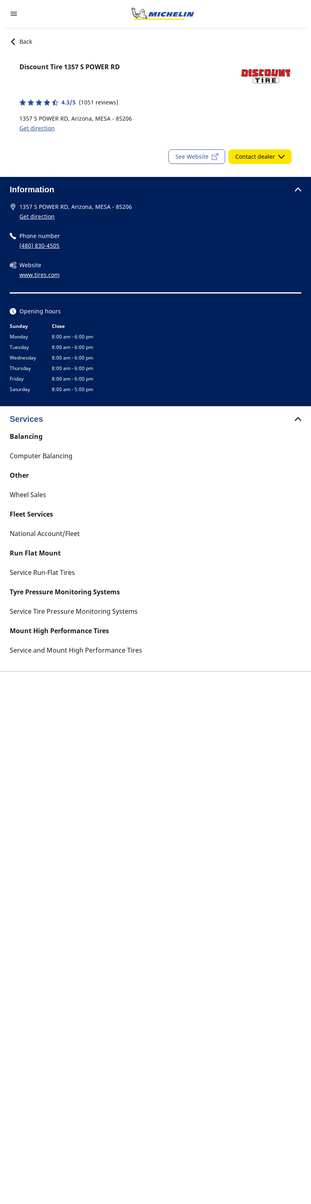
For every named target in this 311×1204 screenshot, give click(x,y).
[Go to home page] (162, 13)
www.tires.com (39, 275)
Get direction (37, 128)
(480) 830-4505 (39, 245)
